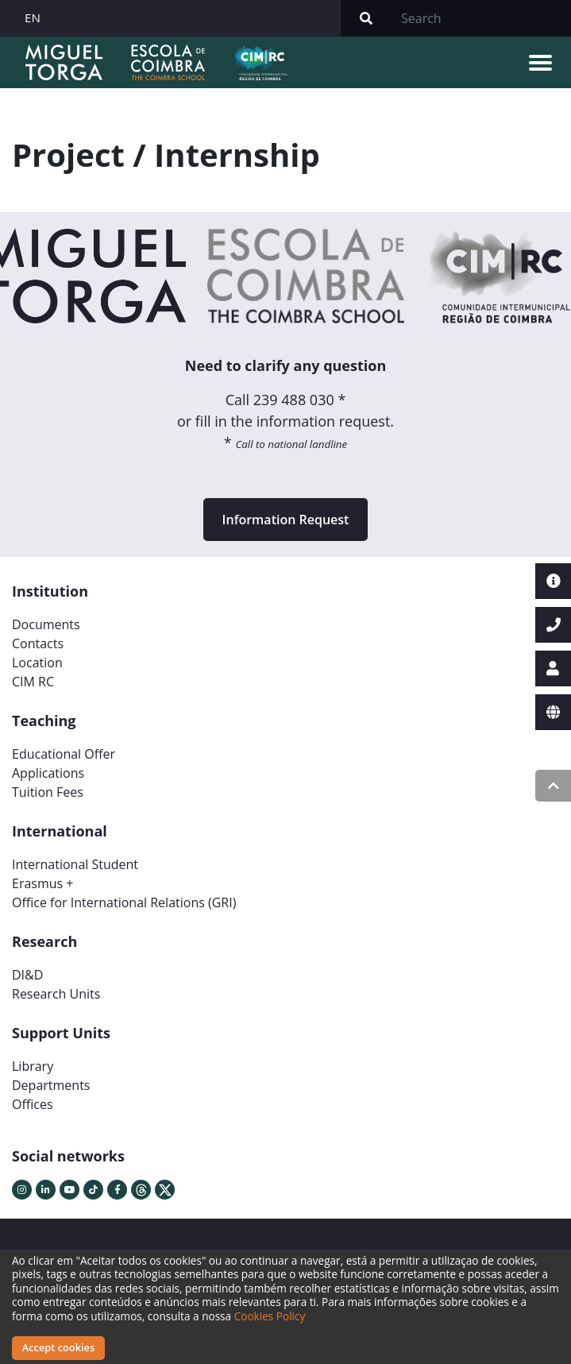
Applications (48, 773)
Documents (46, 624)
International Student (75, 864)
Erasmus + (43, 883)
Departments (51, 1085)
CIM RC (33, 681)
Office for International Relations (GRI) (124, 902)
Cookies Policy (270, 1315)
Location (37, 662)
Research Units (56, 994)
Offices (32, 1104)
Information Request (285, 519)
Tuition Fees (47, 792)
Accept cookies (58, 1347)
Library (32, 1066)
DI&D (27, 974)
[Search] (481, 18)
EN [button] (33, 17)
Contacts (38, 643)
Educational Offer (63, 754)
